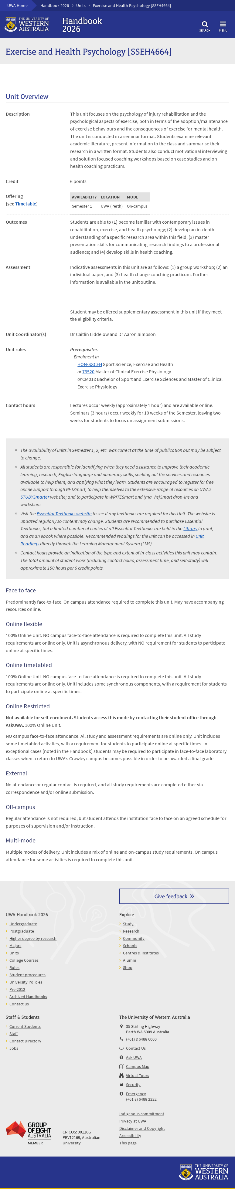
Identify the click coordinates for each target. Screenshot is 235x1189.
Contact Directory (25, 1041)
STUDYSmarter (34, 497)
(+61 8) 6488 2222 (141, 1099)
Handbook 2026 (54, 5)
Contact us (19, 1004)
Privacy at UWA (132, 1121)
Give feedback (171, 896)
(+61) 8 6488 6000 (141, 1039)
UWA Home (17, 5)
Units (81, 5)
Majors (15, 945)
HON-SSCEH (89, 364)
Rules (14, 967)
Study (128, 923)
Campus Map (137, 1066)
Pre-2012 (17, 989)
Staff (13, 1033)
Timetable (25, 204)
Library (190, 528)
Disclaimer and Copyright (142, 1128)
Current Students (25, 1026)
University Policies (25, 982)
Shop (127, 967)
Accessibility (130, 1135)
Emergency (136, 1093)
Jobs (13, 1048)
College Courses (24, 960)
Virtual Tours (137, 1075)
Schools (130, 945)
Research (131, 931)
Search (205, 25)
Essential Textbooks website (64, 513)
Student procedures (27, 974)
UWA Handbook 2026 (27, 914)
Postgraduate (21, 931)
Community (134, 938)
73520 (88, 371)
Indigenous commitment (141, 1113)
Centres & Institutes (141, 953)
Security (133, 1084)
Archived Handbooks (28, 996)
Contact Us (136, 1048)
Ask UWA (134, 1057)
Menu (223, 25)
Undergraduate (23, 923)
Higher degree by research (32, 938)
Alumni (129, 960)
